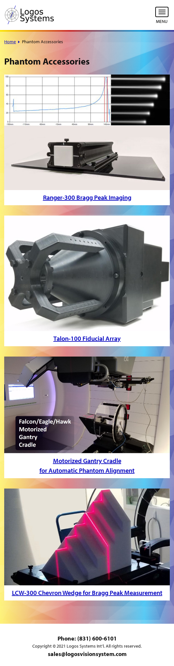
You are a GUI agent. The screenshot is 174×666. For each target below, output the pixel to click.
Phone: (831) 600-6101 (87, 638)
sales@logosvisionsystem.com (87, 654)
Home (10, 42)
